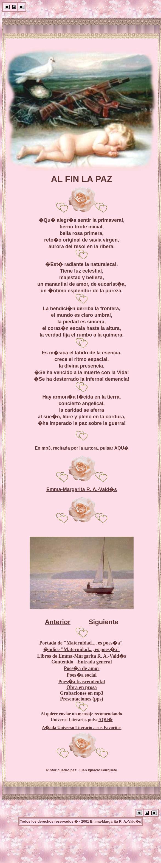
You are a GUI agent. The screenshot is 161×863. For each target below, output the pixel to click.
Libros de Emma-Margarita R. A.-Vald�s (81, 656)
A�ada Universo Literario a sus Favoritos (81, 727)
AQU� (121, 448)
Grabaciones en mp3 (81, 693)
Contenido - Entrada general (81, 662)
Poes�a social (82, 675)
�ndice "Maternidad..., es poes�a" (81, 649)
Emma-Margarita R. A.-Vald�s (81, 489)
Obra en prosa (81, 687)
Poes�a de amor (82, 668)
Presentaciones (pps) (81, 699)
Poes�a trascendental (81, 681)
